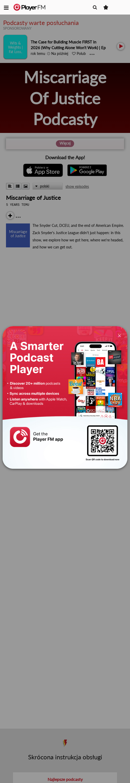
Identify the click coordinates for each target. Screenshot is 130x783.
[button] (6, 7)
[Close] (119, 335)
